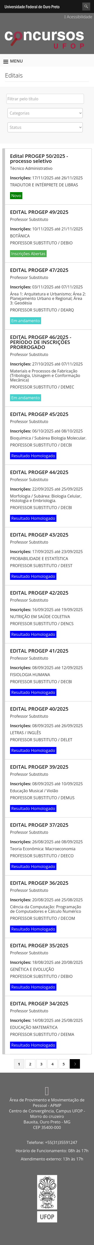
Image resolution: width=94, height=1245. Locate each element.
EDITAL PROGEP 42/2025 (39, 592)
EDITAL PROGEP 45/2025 (39, 414)
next (73, 1063)
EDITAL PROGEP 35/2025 (39, 945)
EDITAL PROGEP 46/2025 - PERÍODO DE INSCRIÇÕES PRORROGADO (40, 342)
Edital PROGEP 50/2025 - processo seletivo (39, 158)
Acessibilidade (78, 17)
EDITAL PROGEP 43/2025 (39, 534)
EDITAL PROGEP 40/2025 (39, 708)
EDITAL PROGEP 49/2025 (39, 212)
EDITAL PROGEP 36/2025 (39, 883)
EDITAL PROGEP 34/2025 (39, 1003)
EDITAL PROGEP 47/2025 (39, 270)
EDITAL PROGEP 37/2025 (39, 824)
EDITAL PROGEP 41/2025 (39, 650)
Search (86, 7)
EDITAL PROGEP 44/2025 (39, 472)
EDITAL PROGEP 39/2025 (39, 766)
